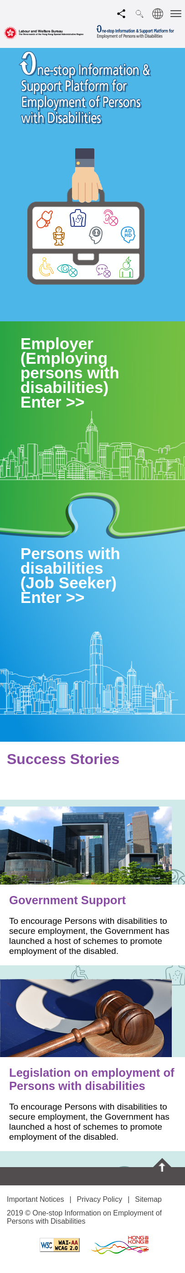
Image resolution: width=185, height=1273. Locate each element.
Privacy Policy (100, 1199)
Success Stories (63, 759)
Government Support (67, 900)
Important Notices (35, 1199)
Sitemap (148, 1199)
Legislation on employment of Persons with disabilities (92, 1079)
